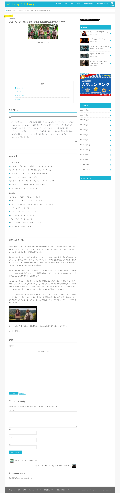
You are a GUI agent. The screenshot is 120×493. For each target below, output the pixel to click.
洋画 (66, 3)
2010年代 (22, 393)
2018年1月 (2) (84, 164)
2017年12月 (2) (85, 169)
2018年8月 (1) (84, 130)
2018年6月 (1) (84, 140)
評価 (17, 99)
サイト (11, 444)
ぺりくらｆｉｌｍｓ (21, 4)
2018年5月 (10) (85, 144)
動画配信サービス (88, 3)
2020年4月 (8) (84, 110)
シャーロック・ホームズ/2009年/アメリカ (94, 48)
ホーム (12, 490)
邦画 (72, 3)
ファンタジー (14, 393)
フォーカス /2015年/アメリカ (94, 33)
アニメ (78, 3)
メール (11, 437)
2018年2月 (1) (84, 159)
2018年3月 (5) (84, 154)
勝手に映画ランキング (102, 3)
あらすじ (19, 88)
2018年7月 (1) (84, 135)
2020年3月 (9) (84, 115)
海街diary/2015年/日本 (92, 55)
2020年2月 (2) (84, 120)
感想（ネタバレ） (22, 95)
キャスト (19, 92)
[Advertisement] (43, 62)
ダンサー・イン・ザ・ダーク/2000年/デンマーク (93, 63)
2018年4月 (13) (85, 149)
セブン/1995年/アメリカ (92, 40)
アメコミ (31, 490)
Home (58, 3)
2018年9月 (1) (84, 125)
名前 (10, 430)
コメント (11, 410)
